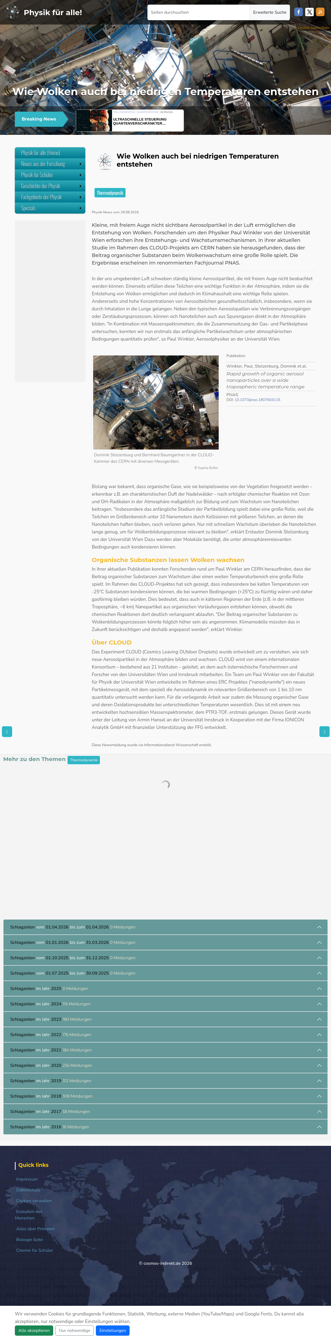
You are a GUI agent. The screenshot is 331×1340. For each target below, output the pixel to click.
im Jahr (49, 988)
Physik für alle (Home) (40, 153)
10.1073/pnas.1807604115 (257, 399)
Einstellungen (112, 1331)
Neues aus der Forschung (52, 164)
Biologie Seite (29, 1240)
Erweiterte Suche (269, 12)
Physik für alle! (53, 12)
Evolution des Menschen (28, 1215)
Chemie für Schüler (34, 1250)
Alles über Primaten (35, 1229)
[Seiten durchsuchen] (198, 12)
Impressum (27, 1179)
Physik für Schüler (52, 175)
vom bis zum (73, 927)
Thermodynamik (110, 192)
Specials (52, 208)
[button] (302, 120)
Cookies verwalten (34, 1201)
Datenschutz (28, 1190)
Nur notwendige (74, 1331)
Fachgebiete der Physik (52, 197)
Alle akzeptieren (34, 1331)
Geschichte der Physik (52, 186)
